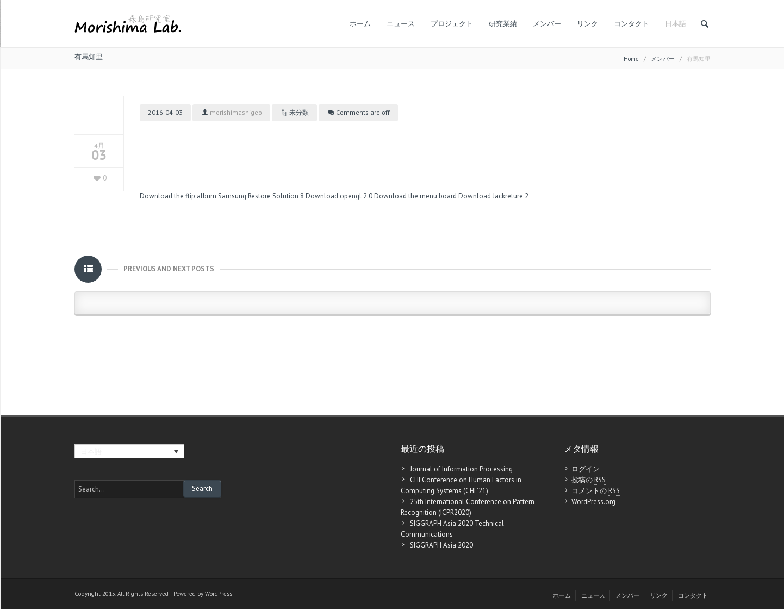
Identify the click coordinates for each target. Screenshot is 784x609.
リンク (587, 23)
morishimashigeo (236, 112)
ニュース (401, 23)
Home (631, 59)
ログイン (585, 469)
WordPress (218, 594)
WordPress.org (593, 501)
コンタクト (631, 23)
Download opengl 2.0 (339, 196)
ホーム (360, 23)
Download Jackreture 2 (493, 196)
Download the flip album (178, 196)
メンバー (547, 23)
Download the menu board (415, 196)
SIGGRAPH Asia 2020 (441, 545)
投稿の (588, 480)
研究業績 (503, 23)
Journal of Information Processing (461, 469)
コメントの (595, 491)
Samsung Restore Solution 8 (261, 196)
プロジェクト (452, 23)
